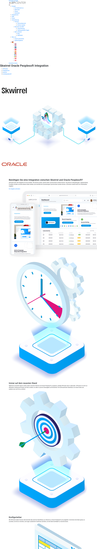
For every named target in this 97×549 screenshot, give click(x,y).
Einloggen (11, 0)
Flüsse (16, 11)
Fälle (13, 16)
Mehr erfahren (18, 32)
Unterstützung (15, 20)
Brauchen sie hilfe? (19, 26)
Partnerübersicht (21, 23)
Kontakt (16, 0)
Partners (17, 21)
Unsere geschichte (19, 38)
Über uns (14, 37)
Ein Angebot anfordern (14, 189)
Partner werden (21, 25)
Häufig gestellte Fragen (23, 30)
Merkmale (17, 9)
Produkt (14, 6)
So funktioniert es (19, 8)
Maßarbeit (20, 35)
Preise (13, 18)
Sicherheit (17, 13)
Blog (18, 33)
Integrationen (15, 14)
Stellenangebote (19, 40)
